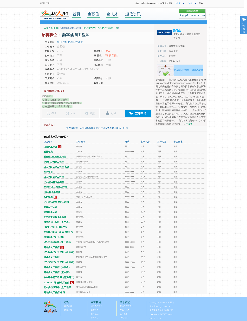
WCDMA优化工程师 (54, 182)
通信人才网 (45, 3)
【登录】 (178, 3)
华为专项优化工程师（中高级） (59, 262)
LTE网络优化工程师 (54, 177)
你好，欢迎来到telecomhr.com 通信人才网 (153, 3)
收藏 (114, 113)
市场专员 (48, 172)
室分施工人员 (50, 212)
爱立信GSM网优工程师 (55, 187)
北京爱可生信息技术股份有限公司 (101, 28)
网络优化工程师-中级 (54, 292)
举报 (92, 113)
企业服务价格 (192, 11)
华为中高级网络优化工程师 (57, 242)
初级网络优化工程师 (54, 237)
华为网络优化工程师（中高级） (59, 252)
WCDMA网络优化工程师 (56, 202)
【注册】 (191, 3)
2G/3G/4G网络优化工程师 (56, 282)
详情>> (189, 124)
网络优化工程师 (51, 247)
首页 (76, 14)
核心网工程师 (50, 147)
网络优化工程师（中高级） (57, 267)
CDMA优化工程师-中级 (55, 227)
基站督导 (48, 197)
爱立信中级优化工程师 (55, 217)
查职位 (93, 14)
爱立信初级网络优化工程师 (57, 287)
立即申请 (141, 113)
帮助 (201, 3)
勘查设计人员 (50, 207)
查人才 (112, 14)
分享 (73, 113)
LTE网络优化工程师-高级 (56, 167)
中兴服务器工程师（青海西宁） (59, 277)
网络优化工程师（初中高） (57, 222)
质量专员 (48, 152)
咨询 (53, 113)
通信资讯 (133, 14)
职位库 (54, 28)
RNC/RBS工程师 (52, 192)
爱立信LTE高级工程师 (55, 157)
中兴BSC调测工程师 (54, 162)
